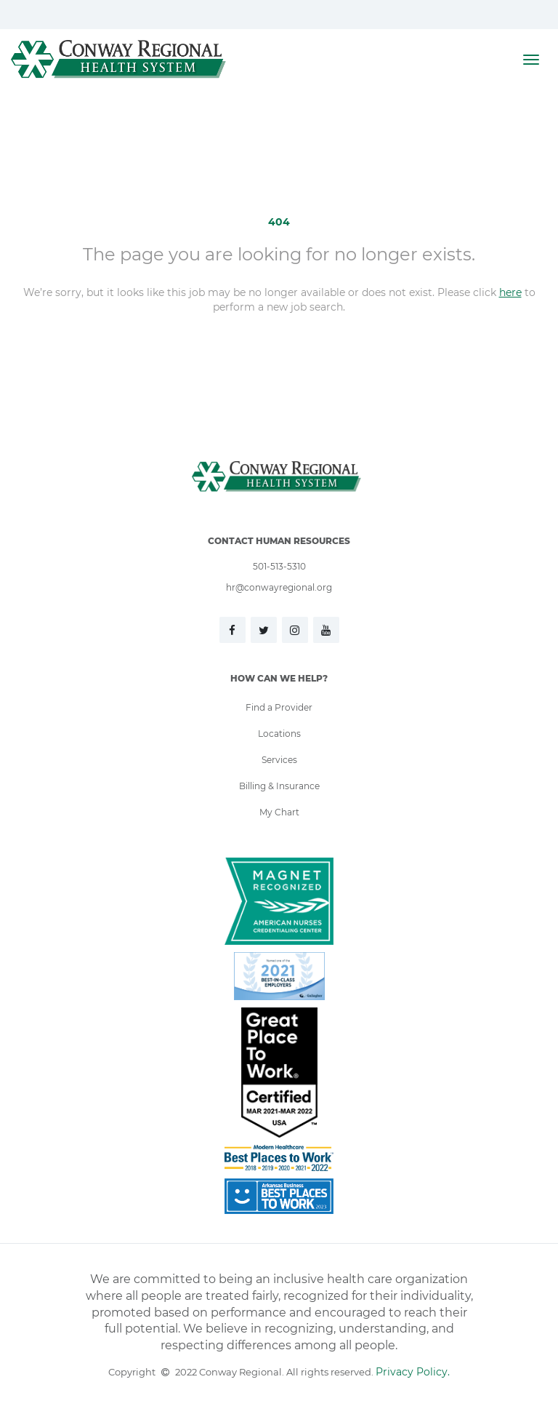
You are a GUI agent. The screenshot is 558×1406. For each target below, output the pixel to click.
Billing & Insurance (279, 785)
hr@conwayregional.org (279, 587)
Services (279, 759)
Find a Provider (279, 707)
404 (279, 221)
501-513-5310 (279, 566)
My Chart (279, 812)
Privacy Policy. (413, 1371)
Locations (279, 733)
